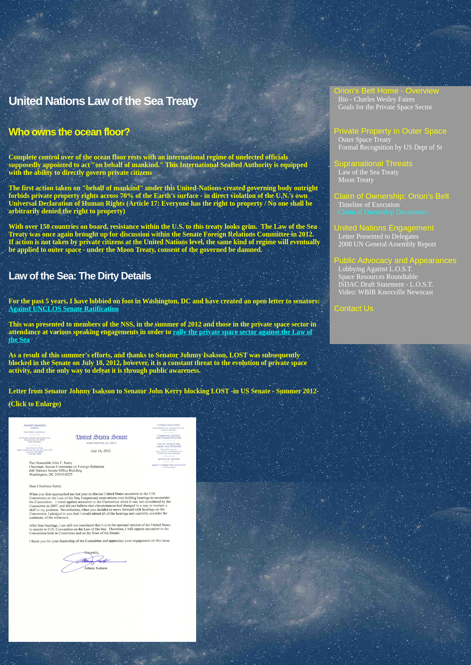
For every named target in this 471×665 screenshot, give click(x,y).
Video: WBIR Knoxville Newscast (385, 292)
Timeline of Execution (368, 204)
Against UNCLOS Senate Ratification (64, 308)
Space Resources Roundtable (378, 276)
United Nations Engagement (384, 227)
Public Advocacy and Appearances (395, 260)
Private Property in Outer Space (390, 130)
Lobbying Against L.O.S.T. (375, 269)
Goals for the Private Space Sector (385, 107)
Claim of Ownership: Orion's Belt (391, 196)
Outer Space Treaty (364, 139)
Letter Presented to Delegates (378, 236)
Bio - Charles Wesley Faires (376, 99)
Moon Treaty (356, 179)
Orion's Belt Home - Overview (386, 90)
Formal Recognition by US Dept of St (390, 147)
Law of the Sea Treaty (368, 172)
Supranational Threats (373, 163)
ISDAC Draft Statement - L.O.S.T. (385, 284)
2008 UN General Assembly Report (387, 244)
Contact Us (353, 308)
